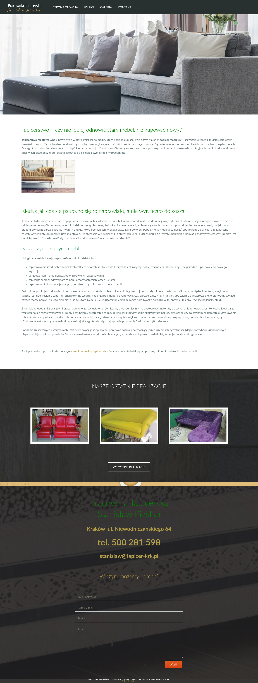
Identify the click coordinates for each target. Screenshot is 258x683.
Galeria (106, 7)
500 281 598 (136, 542)
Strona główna (65, 7)
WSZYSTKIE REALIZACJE (129, 467)
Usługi (89, 7)
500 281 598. (129, 681)
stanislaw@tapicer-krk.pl (129, 556)
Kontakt (124, 7)
